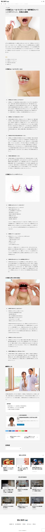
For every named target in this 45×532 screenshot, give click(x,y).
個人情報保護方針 (18, 524)
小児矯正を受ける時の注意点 (11, 62)
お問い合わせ (29, 524)
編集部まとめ (9, 64)
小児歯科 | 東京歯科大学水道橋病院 (13, 409)
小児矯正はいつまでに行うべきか (12, 59)
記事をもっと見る (21, 424)
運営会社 (34, 524)
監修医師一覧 (11, 524)
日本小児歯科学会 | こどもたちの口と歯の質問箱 (16, 407)
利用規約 (24, 524)
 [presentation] (43, 455)
